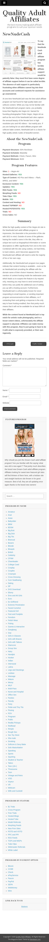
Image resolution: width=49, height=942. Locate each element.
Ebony (10, 592)
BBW (10, 524)
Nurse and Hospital (16, 692)
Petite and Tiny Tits (15, 707)
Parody (11, 701)
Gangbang (12, 630)
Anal (10, 515)
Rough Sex (12, 732)
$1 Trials (11, 807)
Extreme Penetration (16, 605)
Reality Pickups (14, 723)
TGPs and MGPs (15, 841)
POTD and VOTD (15, 831)
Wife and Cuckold (15, 791)
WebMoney (12, 888)
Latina (10, 667)
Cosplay (11, 568)
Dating (10, 583)
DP (9, 586)
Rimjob (11, 729)
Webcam (11, 788)
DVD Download (14, 589)
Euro (10, 599)
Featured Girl (13, 611)
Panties (11, 698)
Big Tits (11, 537)
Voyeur (11, 782)
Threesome (12, 769)
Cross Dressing (14, 577)
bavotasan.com (35, 939)
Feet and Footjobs (15, 614)
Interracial (12, 664)
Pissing (11, 710)
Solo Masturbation (15, 747)
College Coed (13, 565)
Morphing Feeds (14, 825)
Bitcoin (10, 866)
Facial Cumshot (14, 608)
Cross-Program (14, 810)
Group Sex (12, 648)
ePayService (13, 875)
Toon (10, 772)
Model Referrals (14, 822)
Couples (11, 571)
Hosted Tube (13, 819)
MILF (10, 685)
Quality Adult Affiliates (24, 16)
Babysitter (12, 521)
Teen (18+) (12, 766)
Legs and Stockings (16, 670)
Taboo (10, 763)
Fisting (10, 623)
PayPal (11, 881)
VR (9, 785)
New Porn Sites (14, 828)
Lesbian (11, 673)
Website (6, 403)
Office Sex (12, 695)
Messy (10, 682)
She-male (12, 738)
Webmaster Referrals (16, 847)
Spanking (12, 751)
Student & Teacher (15, 760)
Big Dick (11, 534)
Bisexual (11, 540)
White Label (13, 850)
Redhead (11, 726)
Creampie (12, 574)
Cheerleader (13, 561)
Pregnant (11, 716)
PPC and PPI (13, 835)
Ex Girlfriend (13, 602)
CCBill (10, 869)
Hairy (10, 651)
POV (10, 713)
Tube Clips (12, 844)
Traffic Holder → (38, 344)
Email (5, 397)
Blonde (11, 546)
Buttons (24, 907)
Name (6, 390)
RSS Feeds (12, 838)
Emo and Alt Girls (15, 595)
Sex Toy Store (13, 735)
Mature (11, 679)
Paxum (11, 878)
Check (10, 872)
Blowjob (11, 549)
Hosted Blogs (13, 816)
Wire (10, 891)
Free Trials (12, 813)
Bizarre (11, 543)
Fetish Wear (13, 620)
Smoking (11, 741)
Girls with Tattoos (15, 642)
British (10, 552)
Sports (10, 754)
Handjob (11, 654)
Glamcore (12, 645)
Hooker (11, 658)
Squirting (11, 757)
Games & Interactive (16, 627)
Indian (10, 661)
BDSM (10, 527)
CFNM (10, 558)
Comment (7, 365)
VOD (10, 778)
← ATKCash (9, 344)
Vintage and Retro (15, 775)
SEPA (10, 884)
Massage (11, 676)
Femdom (11, 617)
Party (10, 704)
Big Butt (11, 530)
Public (10, 720)
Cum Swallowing (14, 580)
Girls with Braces (15, 639)
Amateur (11, 512)
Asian (10, 518)
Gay (9, 633)
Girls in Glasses (14, 636)
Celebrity (11, 555)
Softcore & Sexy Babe (17, 744)
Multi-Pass (12, 689)
